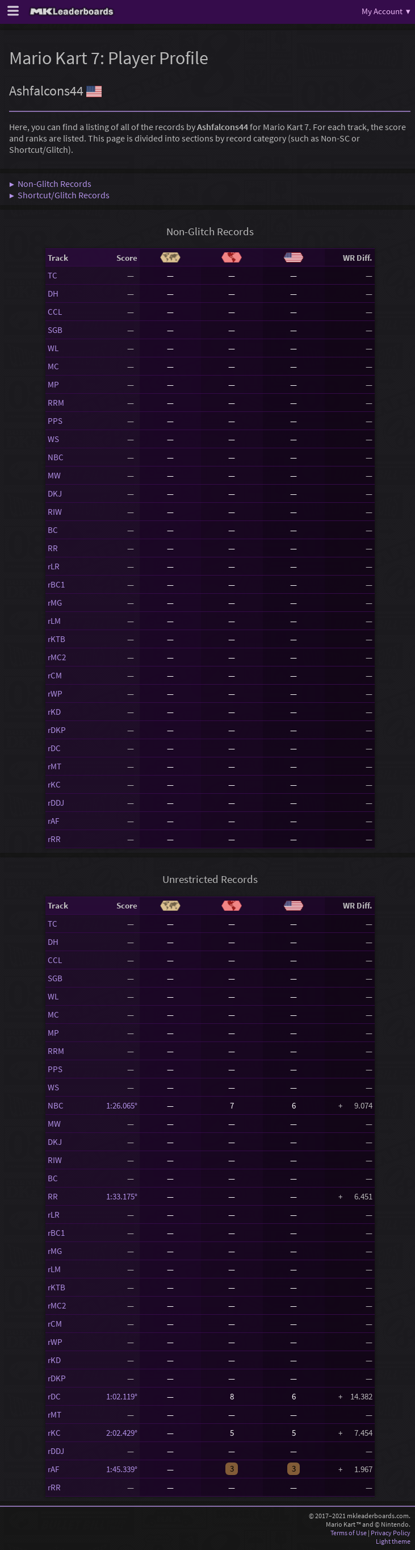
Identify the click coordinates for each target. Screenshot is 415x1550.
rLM (54, 620)
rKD (54, 711)
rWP (55, 693)
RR (53, 548)
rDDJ (56, 802)
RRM (56, 402)
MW (54, 475)
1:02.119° (121, 1396)
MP (53, 384)
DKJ (55, 493)
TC (52, 275)
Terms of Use (348, 1532)
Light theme (393, 1541)
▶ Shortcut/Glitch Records (59, 195)
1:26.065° (121, 1105)
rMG (55, 602)
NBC (56, 457)
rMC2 (57, 657)
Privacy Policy (390, 1532)
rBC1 (56, 584)
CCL (55, 311)
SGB (55, 329)
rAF (53, 820)
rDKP (57, 729)
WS (53, 439)
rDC (54, 748)
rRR (54, 839)
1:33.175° (121, 1196)
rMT (54, 766)
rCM (55, 675)
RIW (55, 511)
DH (53, 293)
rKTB (56, 639)
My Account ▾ (386, 11)
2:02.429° (121, 1432)
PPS (55, 420)
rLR (54, 566)
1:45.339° (121, 1469)
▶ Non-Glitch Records (50, 183)
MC (53, 366)
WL (53, 348)
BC (53, 529)
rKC (54, 784)
